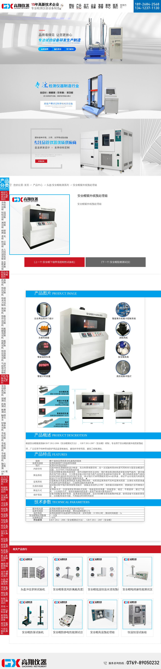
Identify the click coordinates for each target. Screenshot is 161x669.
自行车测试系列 (4, 533)
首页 (26, 185)
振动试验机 (3, 310)
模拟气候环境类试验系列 (4, 195)
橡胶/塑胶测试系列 (4, 565)
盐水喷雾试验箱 (3, 265)
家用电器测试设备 (4, 617)
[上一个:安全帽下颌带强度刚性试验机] (54, 262)
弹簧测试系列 (4, 588)
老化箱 (3, 237)
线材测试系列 (4, 510)
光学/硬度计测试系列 (4, 573)
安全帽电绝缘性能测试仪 (137, 589)
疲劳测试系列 (4, 624)
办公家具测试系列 (4, 497)
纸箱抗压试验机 (3, 291)
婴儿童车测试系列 (4, 558)
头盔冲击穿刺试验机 (33, 589)
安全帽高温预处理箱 (102, 632)
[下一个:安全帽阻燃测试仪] (115, 262)
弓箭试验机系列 (4, 631)
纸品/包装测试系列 (4, 274)
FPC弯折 (4, 472)
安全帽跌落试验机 (33, 632)
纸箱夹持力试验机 (3, 301)
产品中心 (78, 6)
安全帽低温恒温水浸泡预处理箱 (102, 589)
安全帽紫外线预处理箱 (85, 185)
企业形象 (93, 6)
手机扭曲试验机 (3, 456)
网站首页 (71, 6)
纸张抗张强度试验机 (3, 355)
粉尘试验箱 (3, 244)
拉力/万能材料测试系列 (4, 480)
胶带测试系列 (4, 546)
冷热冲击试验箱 (3, 206)
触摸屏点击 (3, 417)
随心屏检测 (3, 466)
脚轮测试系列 (4, 594)
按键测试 (3, 399)
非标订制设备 (4, 611)
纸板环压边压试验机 (3, 320)
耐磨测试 (3, 411)
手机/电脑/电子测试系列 (4, 379)
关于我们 (86, 6)
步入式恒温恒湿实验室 (3, 254)
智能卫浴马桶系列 (4, 600)
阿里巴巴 (123, 6)
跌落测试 (3, 405)
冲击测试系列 (4, 504)
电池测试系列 (4, 515)
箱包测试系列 (4, 540)
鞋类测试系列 (4, 551)
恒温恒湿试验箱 (3, 216)
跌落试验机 (3, 282)
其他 (3, 606)
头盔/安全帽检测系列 (4, 581)
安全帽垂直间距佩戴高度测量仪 (67, 589)
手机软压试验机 (3, 436)
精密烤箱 (3, 231)
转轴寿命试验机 (3, 426)
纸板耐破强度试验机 (3, 333)
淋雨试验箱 (3, 224)
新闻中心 (108, 6)
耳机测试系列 (4, 521)
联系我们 (115, 6)
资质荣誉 (100, 6)
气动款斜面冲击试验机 (3, 368)
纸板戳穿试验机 (3, 344)
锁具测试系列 (4, 526)
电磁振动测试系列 (4, 489)
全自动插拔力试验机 (3, 390)
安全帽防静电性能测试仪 (67, 632)
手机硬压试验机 (3, 446)
